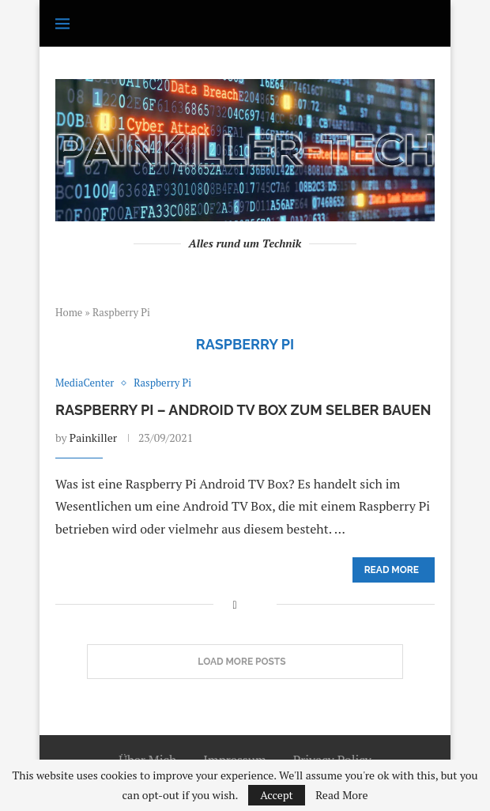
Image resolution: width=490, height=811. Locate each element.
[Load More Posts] (245, 661)
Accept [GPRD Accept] (276, 794)
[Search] (427, 24)
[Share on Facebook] (234, 604)
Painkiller (93, 437)
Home (68, 312)
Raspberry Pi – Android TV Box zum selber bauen (243, 410)
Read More (341, 795)
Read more (391, 569)
